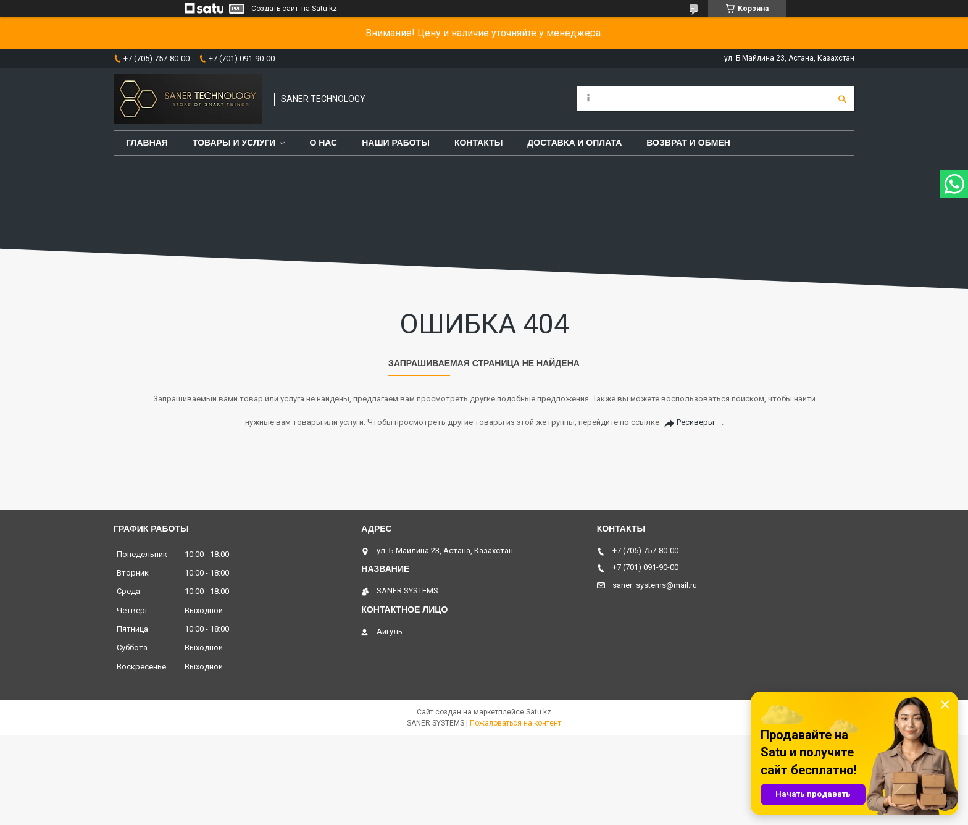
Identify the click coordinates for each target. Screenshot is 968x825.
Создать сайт (274, 8)
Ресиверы (695, 422)
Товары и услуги (234, 143)
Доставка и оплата (574, 143)
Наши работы (396, 143)
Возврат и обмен (688, 143)
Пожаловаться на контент (515, 723)
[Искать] (842, 98)
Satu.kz (538, 712)
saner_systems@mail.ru (654, 585)
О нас (323, 143)
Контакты (478, 143)
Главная (147, 143)
